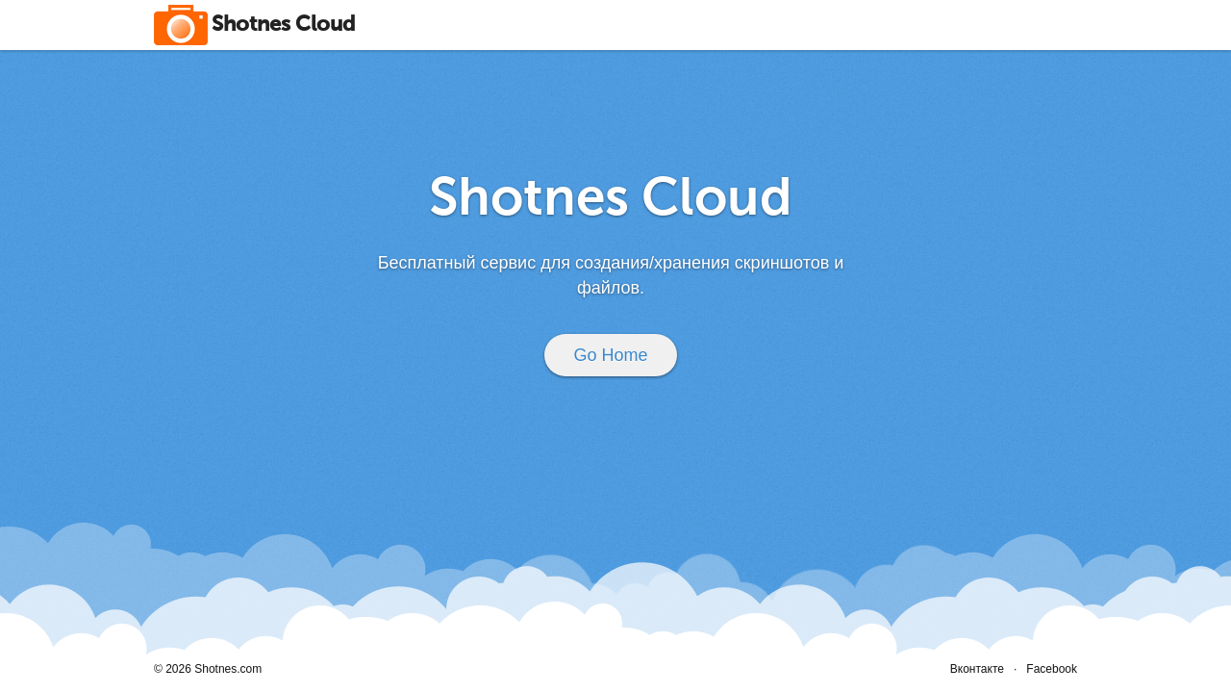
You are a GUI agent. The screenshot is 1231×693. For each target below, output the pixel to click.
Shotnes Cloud (283, 25)
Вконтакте (977, 669)
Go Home (610, 355)
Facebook (1051, 669)
